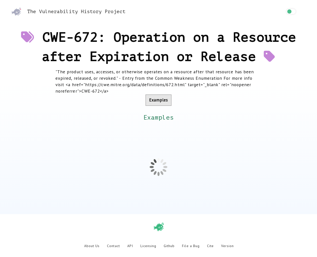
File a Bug (190, 246)
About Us (92, 246)
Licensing (148, 246)
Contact (113, 246)
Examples (158, 100)
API (130, 246)
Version (227, 246)
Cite (210, 246)
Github (169, 246)
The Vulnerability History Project (68, 11)
